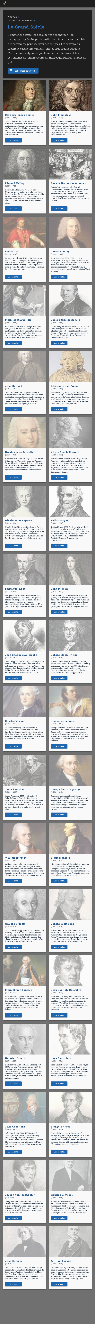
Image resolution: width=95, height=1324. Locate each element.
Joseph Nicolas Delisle (65, 321)
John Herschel (14, 1262)
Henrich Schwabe (62, 1196)
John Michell (59, 590)
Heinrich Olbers (15, 1059)
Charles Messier (15, 722)
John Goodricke (15, 1128)
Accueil (13, 17)
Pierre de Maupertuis (18, 321)
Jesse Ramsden (14, 790)
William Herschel (16, 859)
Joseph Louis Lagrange (65, 790)
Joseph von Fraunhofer (20, 1196)
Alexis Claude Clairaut (65, 453)
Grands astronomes (20, 20)
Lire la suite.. (13, 140)
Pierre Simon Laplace (18, 991)
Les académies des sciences (68, 183)
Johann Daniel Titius (64, 656)
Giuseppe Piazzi (15, 925)
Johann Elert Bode (62, 925)
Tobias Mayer (59, 521)
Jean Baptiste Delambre (66, 991)
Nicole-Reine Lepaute (18, 521)
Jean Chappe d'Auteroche (21, 656)
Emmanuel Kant (15, 590)
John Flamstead (61, 116)
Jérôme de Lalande (63, 722)
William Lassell (61, 1262)
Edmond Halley (14, 184)
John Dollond (13, 387)
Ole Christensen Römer (19, 116)
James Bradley (60, 252)
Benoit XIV (12, 252)
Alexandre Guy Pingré (65, 387)
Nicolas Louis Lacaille (19, 453)
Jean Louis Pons (61, 1059)
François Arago (60, 1128)
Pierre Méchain (60, 859)
